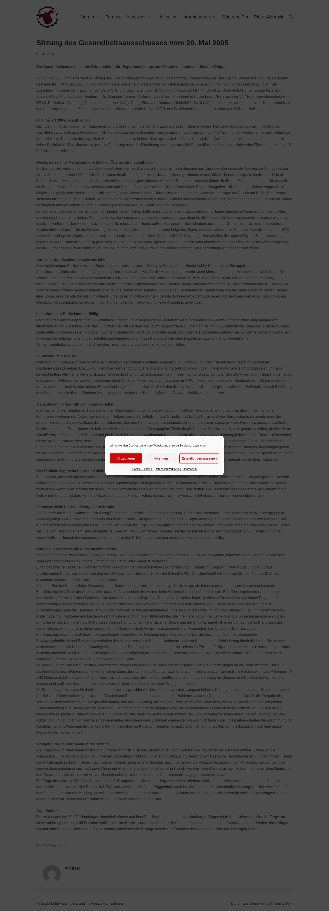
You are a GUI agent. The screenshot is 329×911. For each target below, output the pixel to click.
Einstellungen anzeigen (199, 458)
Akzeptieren (126, 458)
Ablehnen (161, 458)
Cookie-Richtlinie (142, 469)
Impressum (190, 469)
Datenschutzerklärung (168, 469)
